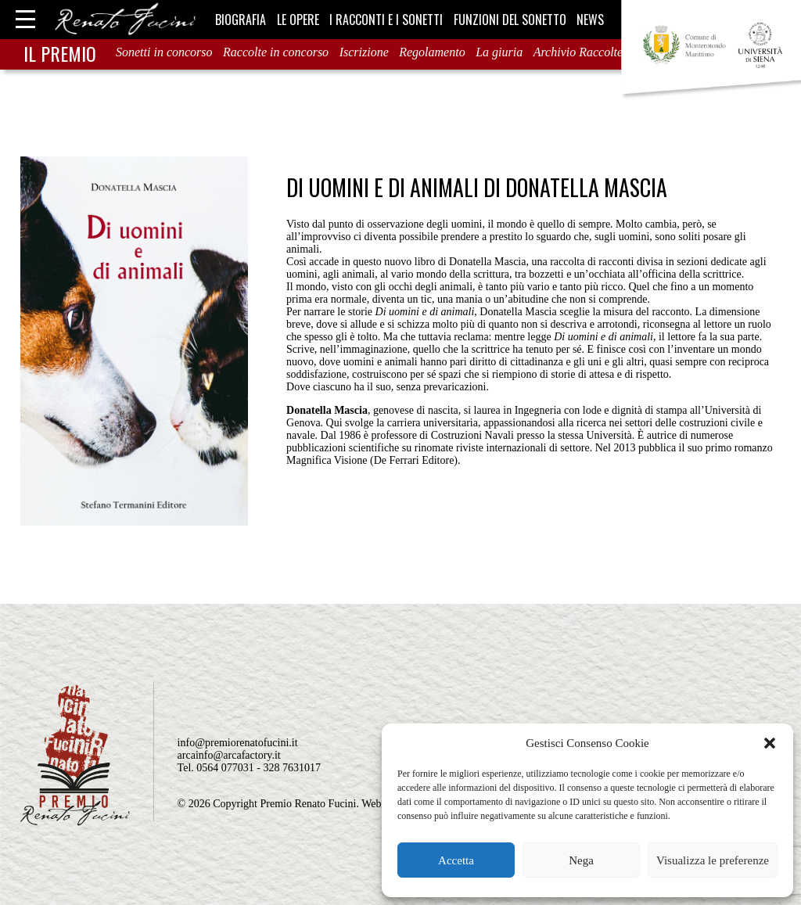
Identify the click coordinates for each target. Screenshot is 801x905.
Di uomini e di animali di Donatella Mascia (476, 187)
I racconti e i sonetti (386, 19)
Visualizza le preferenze (712, 860)
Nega (581, 860)
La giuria (499, 52)
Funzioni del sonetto (510, 19)
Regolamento (432, 52)
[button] (770, 743)
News (590, 19)
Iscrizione (364, 52)
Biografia (240, 19)
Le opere (298, 19)
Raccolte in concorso (276, 52)
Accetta (456, 860)
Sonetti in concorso (164, 52)
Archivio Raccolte (578, 52)
